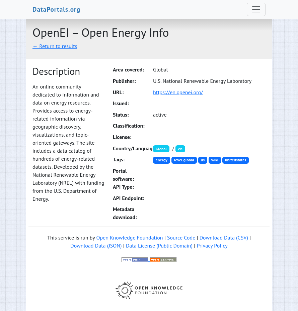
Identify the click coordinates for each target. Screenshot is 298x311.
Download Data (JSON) (96, 245)
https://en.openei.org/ (178, 92)
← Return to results (54, 46)
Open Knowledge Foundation (129, 237)
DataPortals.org (56, 9)
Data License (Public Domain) (159, 245)
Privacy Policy (212, 245)
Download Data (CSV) (224, 237)
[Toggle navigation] (256, 9)
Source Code (181, 237)
